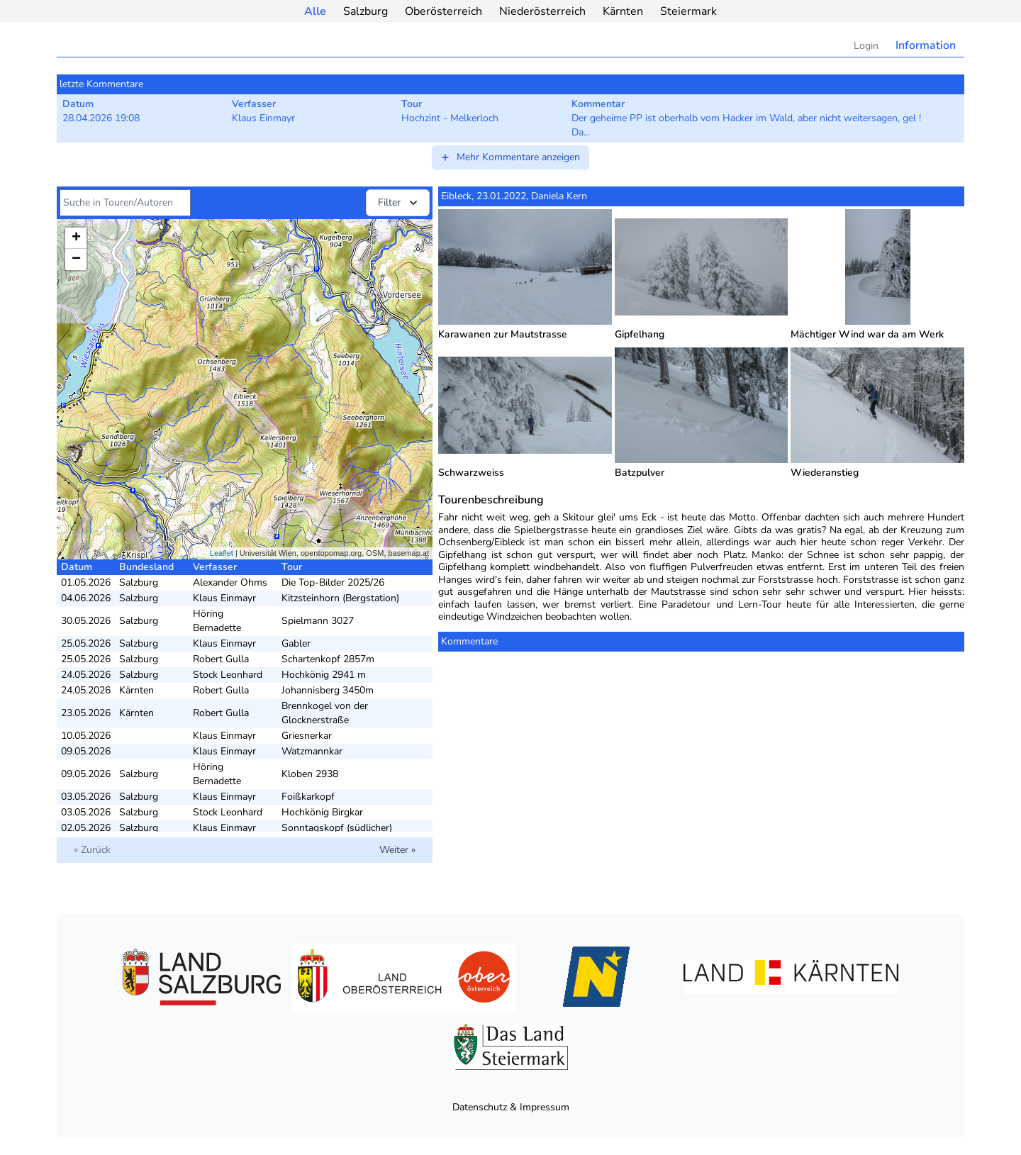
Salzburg (365, 11)
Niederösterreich (542, 11)
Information (926, 45)
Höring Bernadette (217, 621)
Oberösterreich (443, 11)
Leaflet (221, 553)
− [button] (76, 259)
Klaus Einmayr (224, 598)
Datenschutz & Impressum (510, 1107)
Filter (399, 203)
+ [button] (76, 238)
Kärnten (623, 11)
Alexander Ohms (230, 582)
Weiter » (397, 850)
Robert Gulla (221, 659)
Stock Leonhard (227, 674)
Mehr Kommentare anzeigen (510, 157)
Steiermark (688, 11)
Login (866, 45)
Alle (315, 11)
